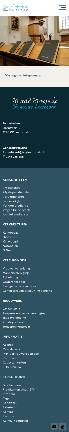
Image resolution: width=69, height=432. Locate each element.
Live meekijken (13, 201)
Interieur (9, 394)
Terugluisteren (13, 196)
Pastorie (8, 416)
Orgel (6, 398)
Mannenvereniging (16, 273)
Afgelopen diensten (17, 192)
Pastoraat (9, 358)
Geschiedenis (12, 385)
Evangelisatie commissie (19, 286)
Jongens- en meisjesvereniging (24, 313)
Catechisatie (11, 309)
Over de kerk (11, 349)
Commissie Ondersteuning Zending (27, 290)
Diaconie (9, 237)
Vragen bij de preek (16, 210)
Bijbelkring (10, 277)
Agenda (8, 344)
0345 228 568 (15, 156)
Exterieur (9, 407)
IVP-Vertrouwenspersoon (21, 353)
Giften (7, 250)
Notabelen (10, 246)
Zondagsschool (13, 322)
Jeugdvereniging (14, 317)
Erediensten (11, 188)
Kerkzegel (10, 403)
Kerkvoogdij (11, 241)
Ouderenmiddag (14, 282)
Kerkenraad (11, 232)
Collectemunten (14, 362)
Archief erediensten (16, 214)
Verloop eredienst (15, 205)
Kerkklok (9, 411)
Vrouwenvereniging (16, 268)
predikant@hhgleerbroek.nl (24, 152)
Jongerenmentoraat (16, 326)
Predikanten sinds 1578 (19, 389)
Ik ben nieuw (12, 367)
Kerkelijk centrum (15, 420)
